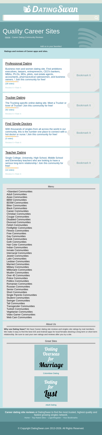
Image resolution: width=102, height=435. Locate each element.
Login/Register (54, 417)
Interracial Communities (19, 253)
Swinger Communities (18, 300)
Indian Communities (17, 247)
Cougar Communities (18, 216)
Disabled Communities (19, 219)
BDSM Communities (17, 202)
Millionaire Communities (19, 270)
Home (7, 37)
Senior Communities (17, 289)
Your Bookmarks (70, 417)
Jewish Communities (18, 256)
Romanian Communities (19, 283)
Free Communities (16, 233)
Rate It (18, 87)
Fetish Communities (17, 225)
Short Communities (17, 292)
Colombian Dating (51, 359)
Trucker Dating (15, 97)
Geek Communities (17, 239)
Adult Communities (17, 194)
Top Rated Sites (39, 417)
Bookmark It (83, 75)
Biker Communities (17, 205)
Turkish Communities (18, 309)
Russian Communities (18, 286)
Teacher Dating (15, 152)
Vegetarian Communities (20, 311)
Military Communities (18, 267)
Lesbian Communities (18, 261)
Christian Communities (19, 214)
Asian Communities (17, 197)
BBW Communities (17, 200)
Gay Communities (16, 236)
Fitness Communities (18, 230)
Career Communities (18, 211)
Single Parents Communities (22, 295)
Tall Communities (16, 303)
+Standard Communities (19, 191)
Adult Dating (51, 391)
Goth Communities (16, 242)
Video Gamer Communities (21, 314)
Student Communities (18, 297)
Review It (9, 87)
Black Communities (17, 208)
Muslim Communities (18, 272)
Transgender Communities (21, 306)
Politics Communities (18, 281)
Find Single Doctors (18, 123)
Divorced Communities (19, 222)
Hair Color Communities (19, 244)
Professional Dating (18, 63)
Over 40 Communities (18, 275)
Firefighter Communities (19, 228)
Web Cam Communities (19, 317)
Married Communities (18, 264)
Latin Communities (16, 258)
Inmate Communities (18, 250)
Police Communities (17, 278)
